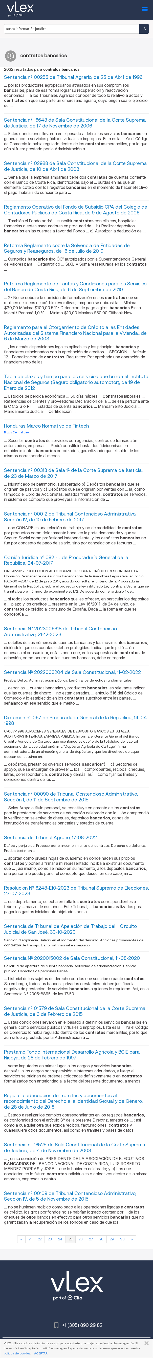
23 (50, 1239)
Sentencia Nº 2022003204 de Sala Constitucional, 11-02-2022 (72, 672)
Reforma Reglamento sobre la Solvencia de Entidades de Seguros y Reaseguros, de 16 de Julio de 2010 (67, 248)
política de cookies (17, 1353)
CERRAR (145, 1343)
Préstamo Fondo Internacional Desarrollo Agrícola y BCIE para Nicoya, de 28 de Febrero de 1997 (72, 1054)
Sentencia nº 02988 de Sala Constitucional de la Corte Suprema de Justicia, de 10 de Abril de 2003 (75, 166)
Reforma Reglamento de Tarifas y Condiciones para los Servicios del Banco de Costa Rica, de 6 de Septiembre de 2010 (75, 286)
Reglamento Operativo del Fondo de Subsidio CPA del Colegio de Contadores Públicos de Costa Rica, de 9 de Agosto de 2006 (75, 209)
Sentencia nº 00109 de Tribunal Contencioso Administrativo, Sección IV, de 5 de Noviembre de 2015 (70, 1196)
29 (112, 1239)
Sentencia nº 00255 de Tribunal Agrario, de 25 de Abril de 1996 (73, 77)
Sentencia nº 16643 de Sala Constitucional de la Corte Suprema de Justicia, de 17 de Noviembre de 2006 (75, 123)
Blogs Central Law (16, 432)
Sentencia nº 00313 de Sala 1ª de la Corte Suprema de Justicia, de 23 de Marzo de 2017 (73, 473)
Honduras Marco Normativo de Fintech (46, 426)
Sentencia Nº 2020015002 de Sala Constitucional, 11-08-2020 (72, 958)
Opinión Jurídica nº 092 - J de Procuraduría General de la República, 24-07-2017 (66, 560)
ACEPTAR (40, 1353)
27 (91, 1239)
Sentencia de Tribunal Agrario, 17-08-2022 (50, 837)
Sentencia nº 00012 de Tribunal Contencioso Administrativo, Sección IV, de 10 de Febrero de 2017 (70, 516)
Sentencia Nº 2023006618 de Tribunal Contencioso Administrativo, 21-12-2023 (60, 631)
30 (122, 1239)
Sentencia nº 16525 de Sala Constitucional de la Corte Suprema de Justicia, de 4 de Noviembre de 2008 (74, 1147)
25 (70, 1239)
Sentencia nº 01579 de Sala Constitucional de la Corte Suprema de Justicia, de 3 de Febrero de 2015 (74, 1011)
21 (30, 1239)
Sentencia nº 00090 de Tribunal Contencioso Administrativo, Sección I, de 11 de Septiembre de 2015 (71, 796)
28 (101, 1239)
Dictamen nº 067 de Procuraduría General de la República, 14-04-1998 (76, 720)
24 (60, 1239)
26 (81, 1239)
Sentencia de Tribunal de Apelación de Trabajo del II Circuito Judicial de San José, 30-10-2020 (70, 929)
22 (39, 1239)
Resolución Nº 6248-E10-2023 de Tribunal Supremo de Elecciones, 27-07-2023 (76, 890)
